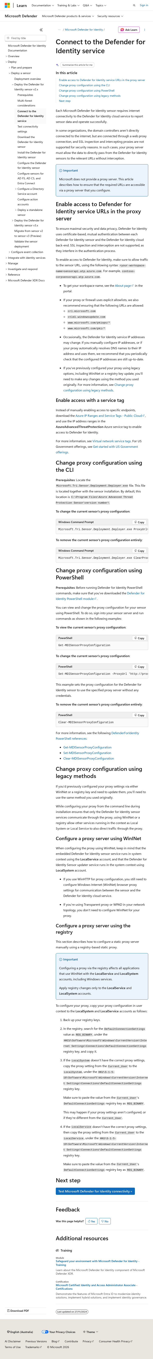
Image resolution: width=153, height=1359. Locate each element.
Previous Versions (36, 1341)
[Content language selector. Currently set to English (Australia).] (20, 1332)
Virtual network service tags (111, 441)
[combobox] (25, 38)
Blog (54, 1341)
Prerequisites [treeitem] (25, 95)
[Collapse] (41, 29)
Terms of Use (13, 1347)
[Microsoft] (7, 5)
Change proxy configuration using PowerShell (86, 90)
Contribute (71, 1341)
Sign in (144, 5)
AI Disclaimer (13, 1341)
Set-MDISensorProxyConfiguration (87, 753)
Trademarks (32, 1347)
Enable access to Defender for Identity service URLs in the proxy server (102, 80)
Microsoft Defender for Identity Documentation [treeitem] (27, 48)
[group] (102, 529)
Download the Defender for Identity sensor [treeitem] (30, 142)
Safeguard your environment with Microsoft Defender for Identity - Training (97, 1262)
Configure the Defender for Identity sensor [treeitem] (32, 165)
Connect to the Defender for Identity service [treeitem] (31, 116)
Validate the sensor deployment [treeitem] (25, 243)
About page (123, 285)
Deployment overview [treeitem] (27, 79)
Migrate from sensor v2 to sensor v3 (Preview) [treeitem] (28, 233)
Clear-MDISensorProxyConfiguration (88, 758)
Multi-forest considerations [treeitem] (26, 103)
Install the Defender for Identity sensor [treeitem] (32, 155)
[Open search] (134, 5)
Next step (65, 101)
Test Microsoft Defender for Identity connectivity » (95, 1191)
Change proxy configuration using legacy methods (90, 95)
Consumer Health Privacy (114, 1341)
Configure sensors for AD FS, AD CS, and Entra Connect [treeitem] (31, 178)
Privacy (87, 1341)
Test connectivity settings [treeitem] (28, 129)
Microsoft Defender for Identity (84, 29)
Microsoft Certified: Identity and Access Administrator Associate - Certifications (96, 1286)
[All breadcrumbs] (59, 30)
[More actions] (144, 30)
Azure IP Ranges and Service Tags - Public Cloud (109, 415)
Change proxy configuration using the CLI (84, 85)
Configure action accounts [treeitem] (28, 201)
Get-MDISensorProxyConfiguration (87, 747)
